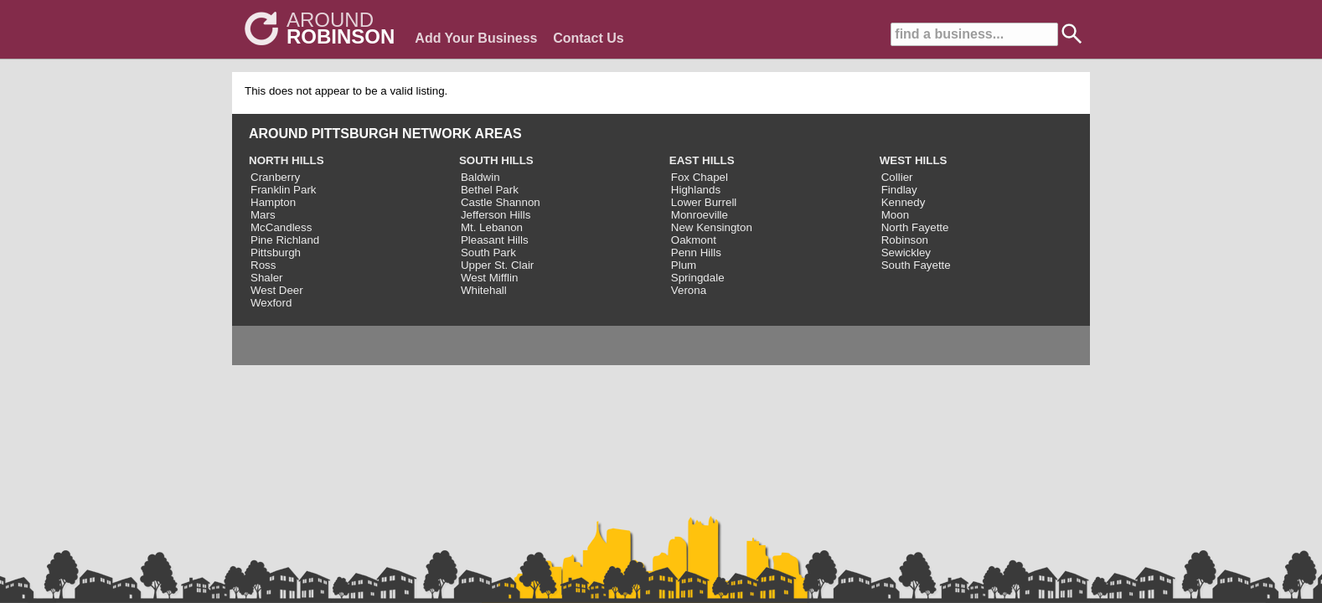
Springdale (698, 277)
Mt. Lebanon (492, 227)
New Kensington (711, 227)
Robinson (904, 240)
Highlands (695, 189)
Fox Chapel (699, 177)
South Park (488, 252)
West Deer (276, 290)
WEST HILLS (914, 160)
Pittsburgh (275, 252)
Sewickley (906, 252)
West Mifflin (489, 277)
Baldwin (480, 177)
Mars (263, 215)
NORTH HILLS (286, 160)
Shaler (266, 277)
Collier (897, 177)
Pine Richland (284, 240)
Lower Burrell (704, 202)
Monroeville (699, 215)
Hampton (273, 202)
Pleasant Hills (495, 240)
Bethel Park (490, 189)
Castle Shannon (500, 202)
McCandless (281, 227)
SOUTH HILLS (496, 160)
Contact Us (588, 38)
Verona (688, 290)
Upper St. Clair (497, 265)
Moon (895, 215)
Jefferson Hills (495, 215)
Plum (683, 265)
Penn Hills (696, 252)
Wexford (271, 302)
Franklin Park (283, 189)
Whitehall (484, 290)
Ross (263, 265)
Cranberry (275, 177)
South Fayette (916, 265)
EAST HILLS (702, 160)
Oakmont (693, 240)
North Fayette (915, 227)
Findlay (899, 189)
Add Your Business (476, 38)
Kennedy (903, 202)
